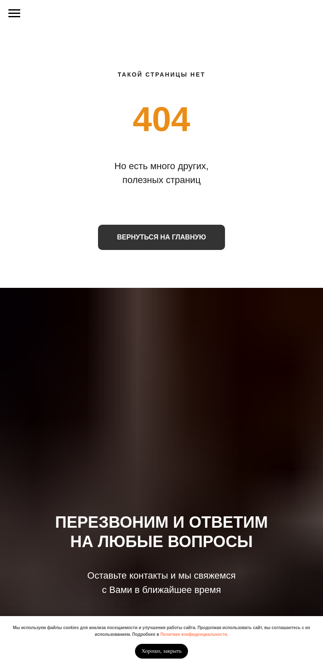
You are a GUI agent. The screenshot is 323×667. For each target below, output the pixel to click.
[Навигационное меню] (14, 13)
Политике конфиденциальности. (194, 634)
